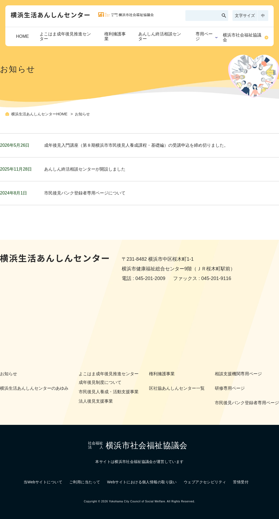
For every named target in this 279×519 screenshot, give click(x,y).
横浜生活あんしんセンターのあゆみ (34, 388)
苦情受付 (241, 482)
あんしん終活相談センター (159, 36)
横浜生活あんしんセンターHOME (39, 114)
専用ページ (204, 36)
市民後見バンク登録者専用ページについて (84, 193)
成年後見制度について (100, 382)
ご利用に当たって (84, 482)
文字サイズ (245, 15)
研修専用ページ (230, 388)
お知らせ (8, 373)
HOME (22, 36)
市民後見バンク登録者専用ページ (247, 402)
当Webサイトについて (43, 482)
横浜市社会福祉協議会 (242, 37)
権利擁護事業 (115, 36)
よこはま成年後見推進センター (65, 36)
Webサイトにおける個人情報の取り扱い (142, 482)
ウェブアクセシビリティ (205, 482)
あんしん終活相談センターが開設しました (84, 169)
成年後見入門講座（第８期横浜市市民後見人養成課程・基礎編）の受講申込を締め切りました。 (136, 145)
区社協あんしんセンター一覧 (177, 388)
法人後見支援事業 (96, 401)
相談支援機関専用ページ (238, 373)
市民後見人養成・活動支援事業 (109, 391)
